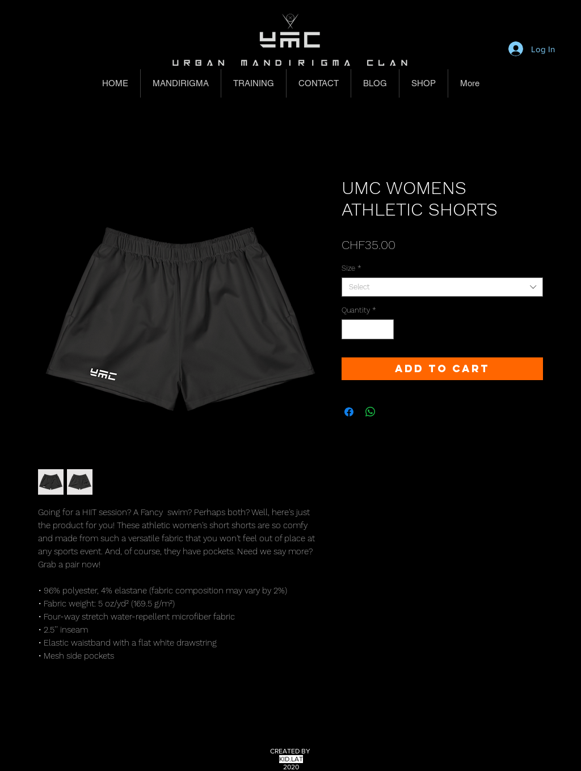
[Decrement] (350, 329)
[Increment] (386, 329)
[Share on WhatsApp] (370, 412)
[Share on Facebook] (349, 412)
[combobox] (442, 287)
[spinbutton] (368, 329)
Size (351, 268)
